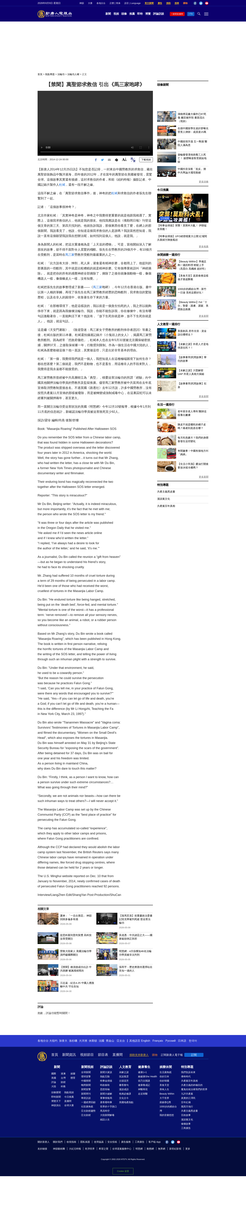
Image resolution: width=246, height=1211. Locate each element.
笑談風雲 (124, 1076)
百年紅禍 (186, 1102)
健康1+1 (142, 1072)
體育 (73, 1077)
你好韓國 (164, 1080)
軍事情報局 (106, 1098)
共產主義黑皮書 (166, 491)
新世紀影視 (175, 1148)
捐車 (177, 3)
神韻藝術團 (59, 1148)
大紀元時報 (75, 1148)
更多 (187, 1148)
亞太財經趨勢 (88, 1110)
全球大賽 (69, 1105)
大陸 (53, 1086)
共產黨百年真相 (166, 505)
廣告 (160, 3)
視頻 (116, 13)
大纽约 (53, 1040)
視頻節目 (87, 1055)
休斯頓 (93, 1040)
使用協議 (99, 1141)
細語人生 (105, 1119)
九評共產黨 (187, 1093)
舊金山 (110, 1040)
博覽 (148, 13)
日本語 (182, 1040)
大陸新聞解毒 (107, 1115)
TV (191, 14)
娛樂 (73, 1073)
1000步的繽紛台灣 (168, 1108)
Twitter (201, 3)
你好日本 (164, 1076)
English (145, 1040)
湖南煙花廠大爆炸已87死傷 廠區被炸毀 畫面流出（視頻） (192, 117)
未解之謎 (124, 1072)
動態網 (150, 1148)
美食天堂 (164, 1085)
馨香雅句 (124, 1085)
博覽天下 (56, 1101)
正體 (112, 3)
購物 (185, 3)
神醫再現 (143, 1089)
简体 (118, 3)
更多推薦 (203, 246)
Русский (171, 1040)
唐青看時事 (106, 1102)
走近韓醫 (143, 1093)
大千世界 (164, 1098)
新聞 (108, 13)
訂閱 (194, 1054)
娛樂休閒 (166, 1067)
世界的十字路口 (108, 1106)
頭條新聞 (163, 84)
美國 (53, 1077)
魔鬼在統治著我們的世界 (194, 1089)
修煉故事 (186, 1123)
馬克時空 (105, 1110)
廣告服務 (126, 1141)
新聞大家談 (106, 1072)
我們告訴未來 (188, 1072)
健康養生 (144, 1067)
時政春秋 (105, 1085)
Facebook (195, 3)
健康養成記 (144, 1085)
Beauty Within (167, 1093)
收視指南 (71, 1141)
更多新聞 (203, 316)
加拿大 (63, 1040)
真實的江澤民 (188, 1098)
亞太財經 (86, 1115)
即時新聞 (56, 1096)
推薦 (132, 13)
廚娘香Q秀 (165, 1102)
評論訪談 (158, 13)
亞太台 (121, 1040)
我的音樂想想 (167, 1115)
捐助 (168, 3)
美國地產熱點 (126, 1102)
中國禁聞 (86, 1080)
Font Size (124, 159)
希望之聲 (103, 1148)
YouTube (206, 3)
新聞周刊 (86, 1093)
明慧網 (139, 1148)
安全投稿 (112, 1141)
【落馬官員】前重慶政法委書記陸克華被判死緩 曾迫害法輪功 (135, 919)
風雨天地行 (187, 1106)
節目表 (103, 1055)
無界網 (161, 1148)
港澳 (63, 1073)
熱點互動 (105, 1076)
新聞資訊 (69, 1055)
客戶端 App (154, 1141)
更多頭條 (203, 181)
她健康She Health (147, 1076)
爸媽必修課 (125, 1093)
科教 (63, 1086)
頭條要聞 (56, 1092)
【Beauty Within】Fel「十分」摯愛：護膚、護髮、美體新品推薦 (193, 306)
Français (158, 1040)
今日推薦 (163, 190)
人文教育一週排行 (168, 324)
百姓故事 (186, 1115)
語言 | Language (132, 3)
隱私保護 (85, 1141)
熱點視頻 (69, 1092)
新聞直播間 (178, 14)
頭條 (124, 13)
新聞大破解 (106, 1093)
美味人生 (164, 1089)
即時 (140, 13)
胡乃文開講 (144, 1080)
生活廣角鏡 (166, 1072)
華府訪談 (86, 1098)
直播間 (117, 1055)
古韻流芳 (124, 1080)
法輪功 (61, 74)
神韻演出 (56, 1105)
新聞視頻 (87, 1067)
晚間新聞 (86, 1085)
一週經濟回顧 (88, 1102)
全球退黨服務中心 (121, 1148)
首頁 (40, 74)
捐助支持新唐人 (139, 1054)
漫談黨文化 (163, 498)
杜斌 (62, 184)
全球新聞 (86, 1072)
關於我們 (58, 1141)
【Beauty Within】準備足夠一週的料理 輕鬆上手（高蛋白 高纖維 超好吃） (192, 265)
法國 (101, 1040)
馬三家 (69, 254)
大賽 (90, 3)
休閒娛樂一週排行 (168, 254)
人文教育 (125, 1067)
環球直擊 (86, 1076)
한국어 (193, 1040)
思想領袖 (105, 1089)
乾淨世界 (90, 1148)
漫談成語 (124, 1089)
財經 (63, 1082)
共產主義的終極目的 (192, 1085)
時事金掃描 (106, 1080)
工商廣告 (186, 1128)
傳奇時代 (186, 1076)
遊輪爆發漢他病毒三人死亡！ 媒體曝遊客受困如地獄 (192, 158)
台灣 (63, 1077)
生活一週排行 (165, 404)
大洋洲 (83, 1040)
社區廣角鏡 (87, 1106)
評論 (53, 1082)
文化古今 (124, 1098)
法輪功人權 (73, 74)
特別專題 (163, 485)
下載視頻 (146, 159)
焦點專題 (50, 74)
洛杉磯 (73, 1040)
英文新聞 (149, 3)
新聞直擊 (86, 1089)
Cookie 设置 (123, 1171)
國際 (53, 1073)
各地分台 (101, 3)
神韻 (81, 3)
